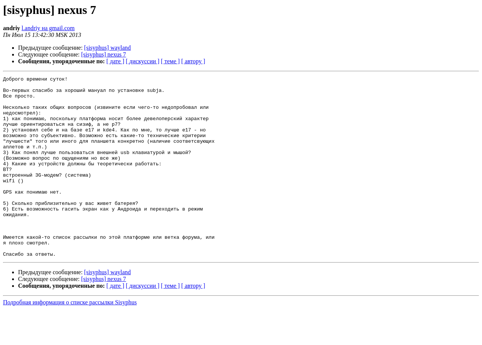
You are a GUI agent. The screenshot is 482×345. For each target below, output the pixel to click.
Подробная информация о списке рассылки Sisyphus (70, 338)
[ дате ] (115, 61)
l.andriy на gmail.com (48, 28)
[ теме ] (170, 61)
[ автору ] (193, 61)
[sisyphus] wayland (107, 47)
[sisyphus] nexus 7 (103, 54)
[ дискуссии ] (142, 61)
